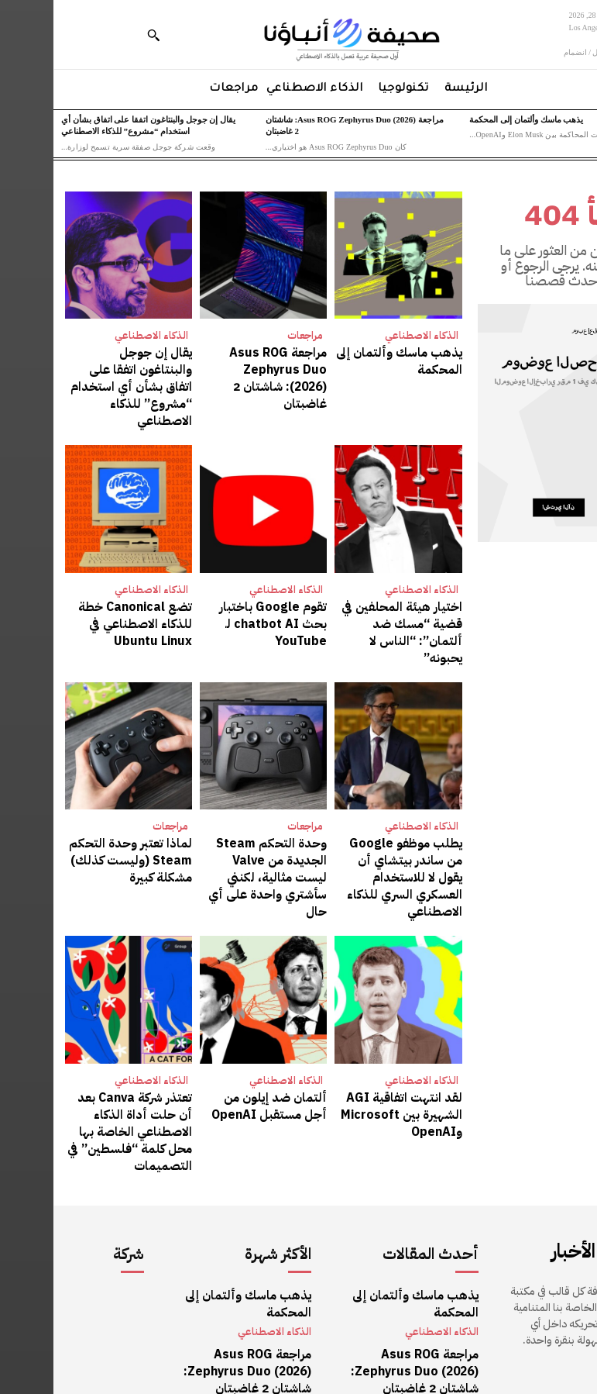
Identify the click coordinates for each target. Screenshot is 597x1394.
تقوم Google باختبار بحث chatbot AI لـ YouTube (215, 589)
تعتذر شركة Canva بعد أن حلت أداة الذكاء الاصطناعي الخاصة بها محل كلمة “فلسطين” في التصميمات (78, 1047)
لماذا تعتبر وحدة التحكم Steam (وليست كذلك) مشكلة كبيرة (86, 810)
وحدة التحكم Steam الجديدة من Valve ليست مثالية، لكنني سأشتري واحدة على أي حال (211, 818)
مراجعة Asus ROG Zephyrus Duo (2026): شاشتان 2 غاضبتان (218, 366)
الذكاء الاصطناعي (368, 335)
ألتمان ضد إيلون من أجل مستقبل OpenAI (218, 1031)
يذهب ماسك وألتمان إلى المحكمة (473, 119)
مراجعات (251, 335)
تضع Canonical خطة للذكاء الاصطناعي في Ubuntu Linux (89, 596)
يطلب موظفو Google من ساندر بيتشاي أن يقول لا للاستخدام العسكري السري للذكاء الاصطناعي (349, 818)
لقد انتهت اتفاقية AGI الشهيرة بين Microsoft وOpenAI (356, 1039)
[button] (100, 35)
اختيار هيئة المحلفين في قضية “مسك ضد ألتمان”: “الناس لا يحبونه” (350, 596)
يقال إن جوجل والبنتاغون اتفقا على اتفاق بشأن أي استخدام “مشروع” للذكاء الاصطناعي (82, 374)
